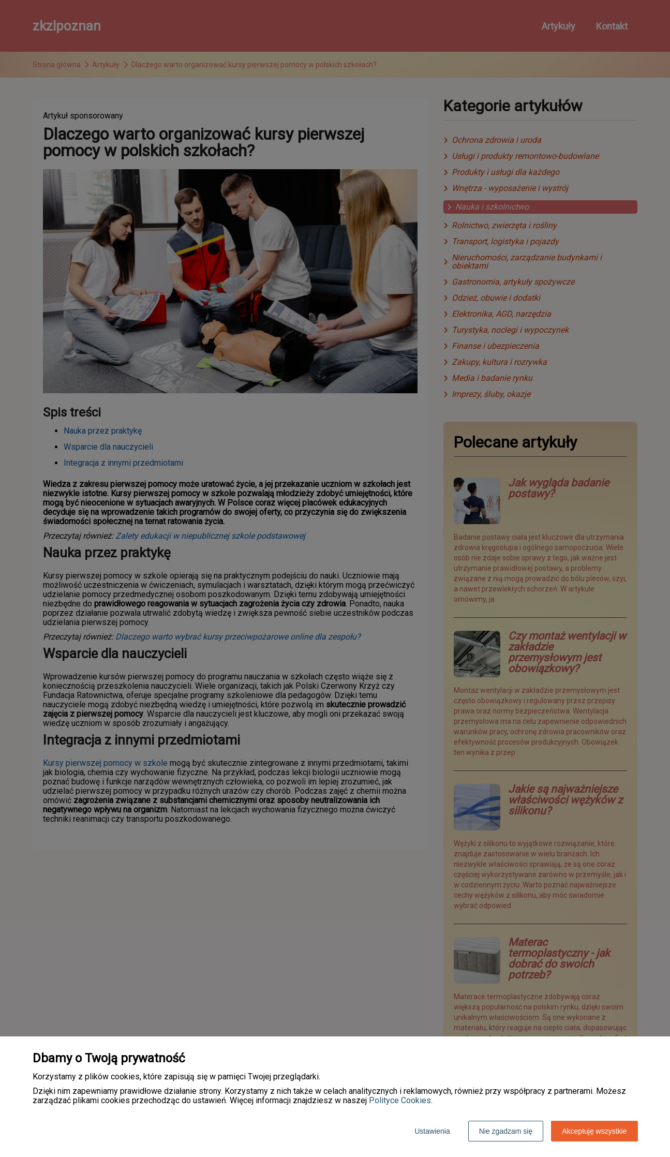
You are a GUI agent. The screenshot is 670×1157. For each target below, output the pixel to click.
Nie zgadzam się (506, 1131)
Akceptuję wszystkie (594, 1131)
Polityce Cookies (400, 1100)
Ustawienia (432, 1131)
